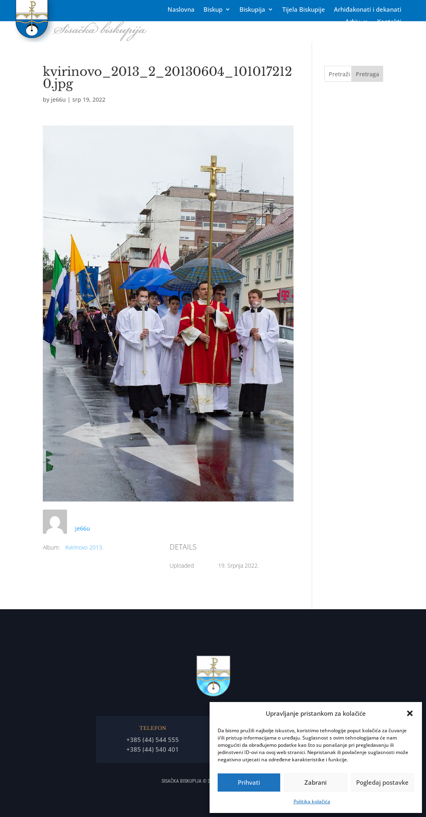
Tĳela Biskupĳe (303, 9)
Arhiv (352, 22)
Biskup (213, 9)
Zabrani (315, 782)
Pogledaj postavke (382, 782)
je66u (58, 99)
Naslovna (181, 9)
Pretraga (367, 74)
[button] (410, 713)
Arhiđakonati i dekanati (367, 9)
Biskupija (252, 9)
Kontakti (389, 22)
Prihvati (249, 782)
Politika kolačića (312, 801)
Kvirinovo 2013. (84, 547)
